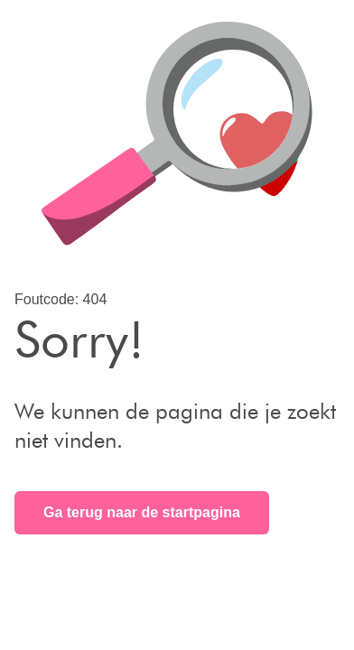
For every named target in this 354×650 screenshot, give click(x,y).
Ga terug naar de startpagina (141, 512)
